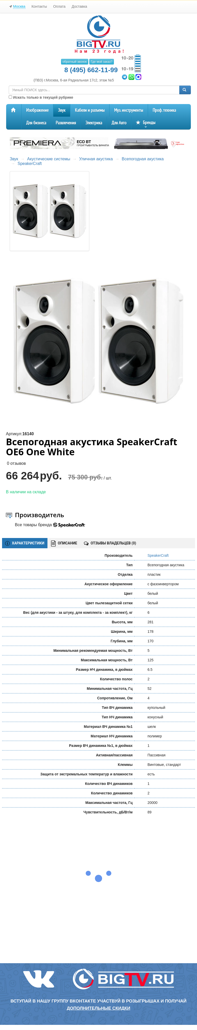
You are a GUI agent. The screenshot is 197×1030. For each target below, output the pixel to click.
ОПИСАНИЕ (64, 543)
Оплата (59, 6)
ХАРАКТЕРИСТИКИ (24, 543)
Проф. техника (164, 110)
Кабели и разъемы (90, 110)
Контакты (39, 6)
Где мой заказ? (101, 61)
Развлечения (66, 123)
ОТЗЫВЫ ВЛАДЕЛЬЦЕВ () (110, 543)
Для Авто (119, 123)
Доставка (79, 6)
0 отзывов (16, 463)
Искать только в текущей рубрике (41, 97)
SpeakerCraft (29, 163)
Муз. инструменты (128, 110)
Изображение (37, 110)
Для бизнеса (36, 123)
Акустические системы (48, 159)
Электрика (93, 123)
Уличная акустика (96, 159)
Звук (61, 110)
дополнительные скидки (98, 1008)
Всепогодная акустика (143, 159)
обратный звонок (75, 61)
